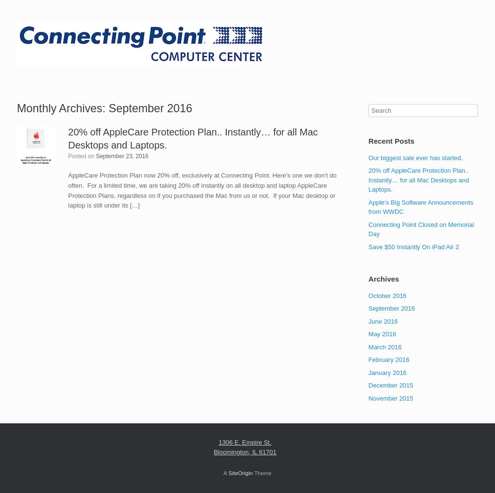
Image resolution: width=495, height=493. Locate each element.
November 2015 (390, 398)
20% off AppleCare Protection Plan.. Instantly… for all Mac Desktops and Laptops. (418, 180)
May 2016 (382, 334)
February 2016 (388, 359)
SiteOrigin (240, 473)
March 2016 (385, 347)
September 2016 (391, 308)
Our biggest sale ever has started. (415, 158)
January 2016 (387, 372)
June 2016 (383, 321)
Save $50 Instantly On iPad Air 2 (413, 247)
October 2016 (387, 295)
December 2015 (390, 385)
